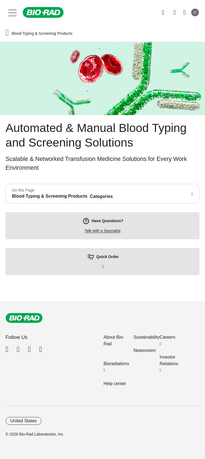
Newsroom (144, 350)
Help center (114, 383)
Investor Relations (169, 360)
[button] (7, 33)
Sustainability (147, 337)
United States (23, 420)
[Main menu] (12, 12)
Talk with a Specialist (103, 231)
